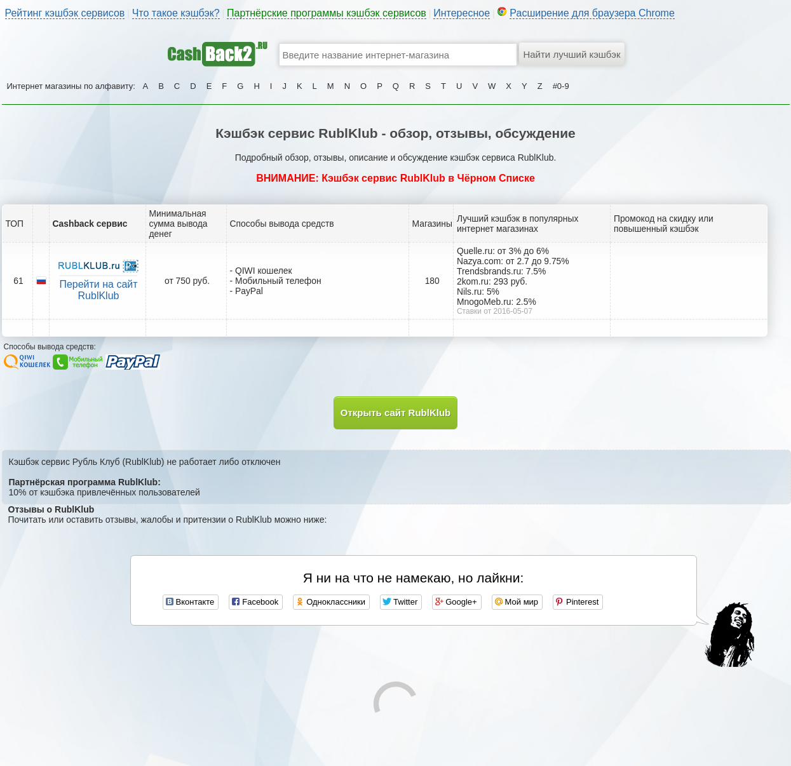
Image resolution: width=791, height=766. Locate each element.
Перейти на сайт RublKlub (98, 290)
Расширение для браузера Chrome (592, 13)
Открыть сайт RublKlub (395, 412)
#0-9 (561, 86)
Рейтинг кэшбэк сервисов (65, 13)
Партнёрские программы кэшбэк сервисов (326, 13)
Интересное (461, 13)
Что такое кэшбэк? (176, 13)
